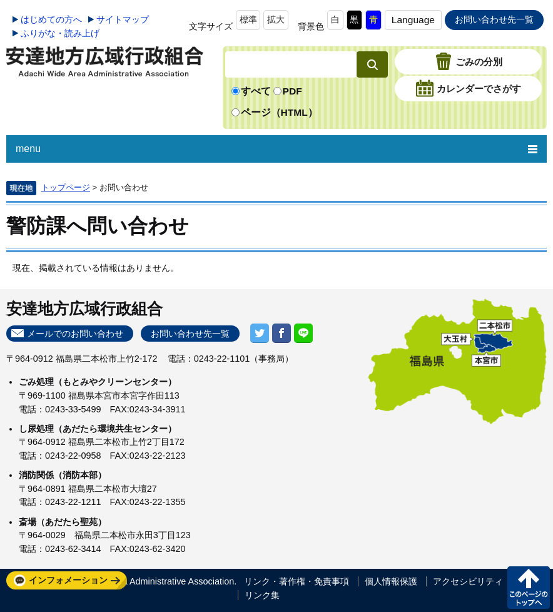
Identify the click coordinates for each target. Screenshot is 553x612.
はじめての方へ (51, 19)
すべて (256, 91)
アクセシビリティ (468, 581)
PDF (292, 91)
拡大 (276, 19)
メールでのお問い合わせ (75, 334)
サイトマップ (122, 19)
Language (413, 19)
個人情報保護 (391, 581)
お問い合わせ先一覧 (494, 19)
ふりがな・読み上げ (60, 33)
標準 (248, 19)
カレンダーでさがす (479, 89)
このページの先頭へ (528, 587)
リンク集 (262, 595)
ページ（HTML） (279, 112)
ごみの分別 (478, 63)
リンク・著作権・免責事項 (296, 581)
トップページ (65, 187)
